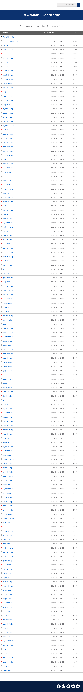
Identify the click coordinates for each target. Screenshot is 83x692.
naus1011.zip (8, 658)
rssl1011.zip (7, 463)
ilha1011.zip (7, 324)
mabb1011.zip (8, 337)
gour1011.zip (8, 278)
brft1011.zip (7, 66)
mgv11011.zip (8, 79)
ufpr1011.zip (7, 514)
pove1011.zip (8, 649)
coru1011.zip (8, 603)
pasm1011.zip (8, 430)
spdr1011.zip (8, 451)
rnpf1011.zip (7, 303)
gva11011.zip (8, 58)
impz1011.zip (8, 400)
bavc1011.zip (8, 210)
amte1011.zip (8, 442)
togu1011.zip (8, 223)
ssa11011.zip (8, 168)
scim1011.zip (8, 472)
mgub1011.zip (8, 518)
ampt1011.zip (8, 75)
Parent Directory (9, 37)
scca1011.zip (7, 590)
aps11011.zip (8, 164)
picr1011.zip (7, 54)
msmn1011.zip (8, 527)
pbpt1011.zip (8, 299)
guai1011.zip (7, 560)
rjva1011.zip (7, 96)
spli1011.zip (7, 320)
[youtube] (78, 687)
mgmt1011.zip (8, 641)
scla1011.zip (7, 607)
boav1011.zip (8, 653)
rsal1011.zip (7, 159)
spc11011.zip (8, 552)
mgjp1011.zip (8, 307)
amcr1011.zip (8, 193)
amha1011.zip (8, 180)
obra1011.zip (8, 354)
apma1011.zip (8, 565)
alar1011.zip (7, 265)
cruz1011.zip (7, 83)
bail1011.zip (7, 206)
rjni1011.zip (7, 480)
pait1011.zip (7, 130)
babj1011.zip (8, 611)
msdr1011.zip (8, 586)
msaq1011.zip (8, 155)
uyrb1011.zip (8, 121)
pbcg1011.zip (8, 176)
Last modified (48, 33)
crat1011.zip (7, 214)
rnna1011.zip (8, 425)
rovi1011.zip (7, 231)
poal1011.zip (8, 455)
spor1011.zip (8, 134)
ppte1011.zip (8, 624)
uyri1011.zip (7, 45)
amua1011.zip (8, 341)
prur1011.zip (8, 197)
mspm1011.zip (8, 104)
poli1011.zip (7, 506)
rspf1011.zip (7, 569)
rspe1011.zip (8, 290)
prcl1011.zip (7, 404)
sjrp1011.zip (7, 218)
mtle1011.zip (8, 620)
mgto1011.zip (8, 446)
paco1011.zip (8, 332)
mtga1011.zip (8, 531)
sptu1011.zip (8, 476)
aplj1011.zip (7, 92)
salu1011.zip (7, 501)
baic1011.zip (7, 417)
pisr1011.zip (7, 62)
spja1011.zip (7, 468)
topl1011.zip (7, 632)
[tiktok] (68, 687)
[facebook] (59, 687)
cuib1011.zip (7, 362)
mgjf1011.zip (8, 172)
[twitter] (73, 687)
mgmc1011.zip (8, 126)
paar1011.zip (8, 328)
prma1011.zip (8, 100)
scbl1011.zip (7, 240)
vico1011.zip (7, 434)
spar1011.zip (8, 539)
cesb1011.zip (8, 294)
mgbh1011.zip (8, 489)
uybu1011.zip (8, 71)
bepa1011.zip (8, 113)
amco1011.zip (8, 316)
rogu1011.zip (8, 421)
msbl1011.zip (8, 227)
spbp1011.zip (8, 383)
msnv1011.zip (8, 256)
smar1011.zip (8, 202)
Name (5, 33)
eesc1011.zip (8, 349)
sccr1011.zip (7, 582)
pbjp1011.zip (8, 556)
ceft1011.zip (7, 628)
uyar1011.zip (8, 50)
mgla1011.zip (8, 548)
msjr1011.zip (8, 282)
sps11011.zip (8, 248)
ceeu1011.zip (8, 88)
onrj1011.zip (7, 138)
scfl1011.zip (7, 117)
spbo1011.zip (8, 379)
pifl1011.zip (7, 273)
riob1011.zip (7, 594)
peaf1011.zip (8, 244)
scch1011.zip (8, 522)
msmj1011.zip (8, 185)
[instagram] (63, 687)
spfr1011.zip (7, 235)
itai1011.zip (7, 544)
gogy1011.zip (8, 662)
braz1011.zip (8, 493)
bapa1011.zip (8, 666)
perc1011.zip (8, 636)
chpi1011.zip (7, 366)
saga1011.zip (8, 151)
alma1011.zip (8, 375)
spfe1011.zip (7, 345)
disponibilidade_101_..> (11, 41)
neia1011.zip (7, 484)
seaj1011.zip (7, 535)
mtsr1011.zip (8, 286)
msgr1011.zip (8, 438)
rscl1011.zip (7, 573)
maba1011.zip (8, 459)
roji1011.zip (7, 408)
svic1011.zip (7, 269)
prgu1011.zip (8, 510)
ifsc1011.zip (7, 396)
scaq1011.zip (8, 413)
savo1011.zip (8, 645)
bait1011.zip (7, 261)
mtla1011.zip (8, 252)
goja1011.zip (7, 387)
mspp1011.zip (8, 598)
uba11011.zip (8, 392)
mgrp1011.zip (8, 109)
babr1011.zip (8, 147)
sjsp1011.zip (7, 358)
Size (74, 33)
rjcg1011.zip (7, 370)
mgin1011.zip (8, 577)
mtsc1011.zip (8, 189)
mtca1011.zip (8, 615)
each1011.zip (8, 142)
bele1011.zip (7, 670)
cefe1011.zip (7, 497)
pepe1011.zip (8, 311)
